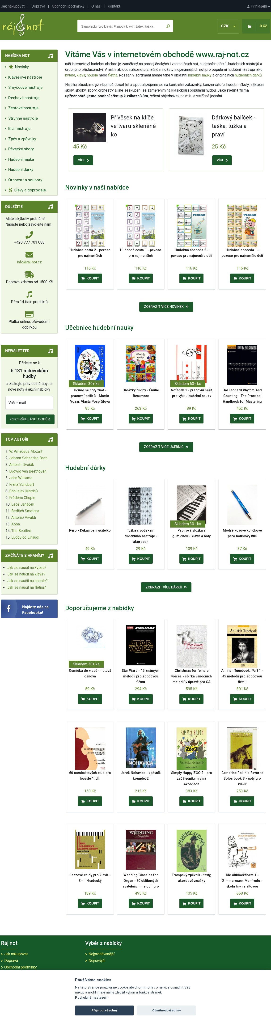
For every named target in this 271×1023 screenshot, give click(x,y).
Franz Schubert (21, 484)
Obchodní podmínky (68, 6)
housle (93, 75)
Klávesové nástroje (25, 77)
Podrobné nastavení (91, 998)
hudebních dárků (248, 75)
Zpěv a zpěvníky (22, 138)
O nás (96, 6)
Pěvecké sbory (21, 149)
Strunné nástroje (23, 118)
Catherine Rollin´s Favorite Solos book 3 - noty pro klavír (242, 778)
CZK (228, 26)
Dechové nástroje (23, 97)
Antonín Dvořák (21, 464)
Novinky (19, 66)
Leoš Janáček (22, 504)
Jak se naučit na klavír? (26, 574)
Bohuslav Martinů (23, 491)
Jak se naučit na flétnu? (26, 587)
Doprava (38, 6)
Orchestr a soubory (25, 180)
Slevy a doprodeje (27, 190)
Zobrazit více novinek (166, 307)
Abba (15, 524)
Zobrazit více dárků (166, 587)
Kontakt (114, 6)
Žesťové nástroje (23, 108)
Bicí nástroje (19, 128)
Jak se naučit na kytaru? (27, 567)
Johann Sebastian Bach (28, 458)
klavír (81, 75)
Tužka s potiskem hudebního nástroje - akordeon (140, 536)
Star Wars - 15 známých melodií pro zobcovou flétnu (141, 676)
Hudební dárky (20, 169)
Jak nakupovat (13, 6)
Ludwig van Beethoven (28, 471)
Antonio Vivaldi (23, 517)
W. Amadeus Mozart (25, 451)
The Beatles (21, 530)
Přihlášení (258, 6)
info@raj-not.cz (29, 262)
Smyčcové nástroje (25, 87)
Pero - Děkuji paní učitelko (90, 530)
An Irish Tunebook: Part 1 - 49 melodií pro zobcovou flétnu (242, 676)
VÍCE (83, 160)
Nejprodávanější (101, 954)
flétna (112, 75)
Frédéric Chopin (22, 497)
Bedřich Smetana (25, 511)
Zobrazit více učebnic (166, 447)
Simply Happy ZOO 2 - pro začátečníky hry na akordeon (191, 778)
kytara (70, 75)
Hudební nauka (21, 159)
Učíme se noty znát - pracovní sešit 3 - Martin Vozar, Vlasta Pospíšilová (90, 396)
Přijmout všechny (105, 1010)
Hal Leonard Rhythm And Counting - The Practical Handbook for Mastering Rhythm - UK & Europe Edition (242, 401)
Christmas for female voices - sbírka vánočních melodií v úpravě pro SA (191, 676)
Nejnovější (97, 960)
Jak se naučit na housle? (27, 581)
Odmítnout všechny (166, 1010)
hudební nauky (200, 75)
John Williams (20, 478)
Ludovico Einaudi (25, 537)
